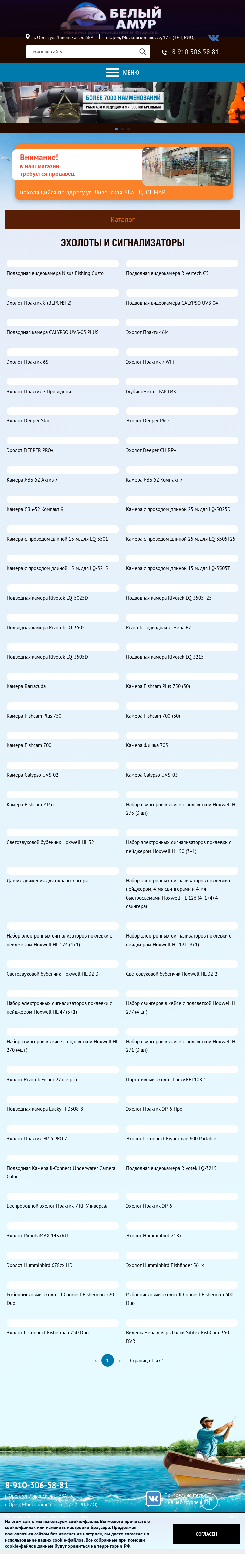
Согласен (206, 1534)
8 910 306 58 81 (195, 51)
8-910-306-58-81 (37, 1485)
